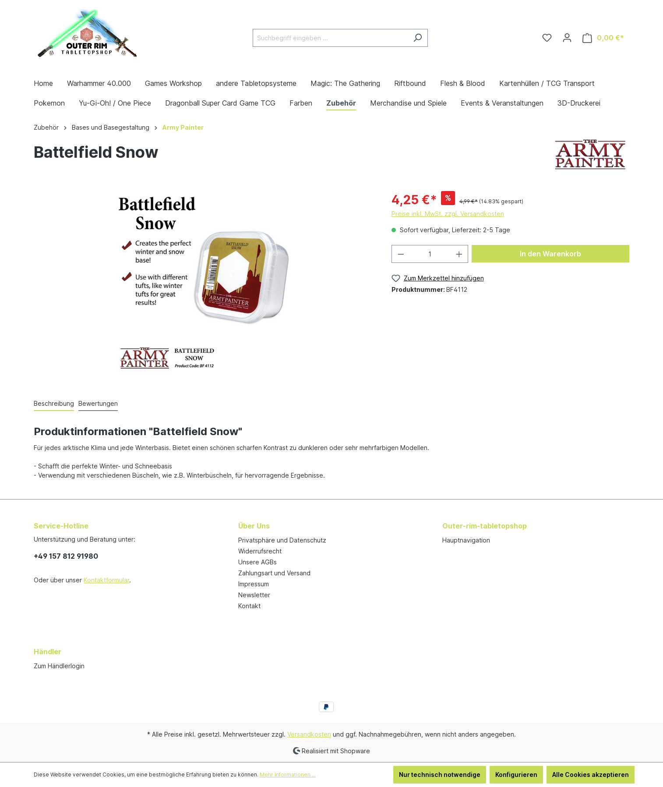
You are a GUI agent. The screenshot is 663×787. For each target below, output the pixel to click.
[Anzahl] (430, 254)
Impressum (253, 584)
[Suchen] (417, 38)
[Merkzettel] (547, 37)
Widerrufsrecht (260, 551)
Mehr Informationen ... (288, 774)
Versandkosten (309, 734)
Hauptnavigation (466, 540)
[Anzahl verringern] (400, 254)
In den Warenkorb (550, 253)
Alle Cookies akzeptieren (590, 774)
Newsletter (254, 595)
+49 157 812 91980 (66, 556)
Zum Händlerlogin (59, 666)
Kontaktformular (106, 580)
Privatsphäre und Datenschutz (282, 540)
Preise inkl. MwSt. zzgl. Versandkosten (447, 213)
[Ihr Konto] (567, 37)
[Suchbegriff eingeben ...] (330, 38)
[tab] (54, 404)
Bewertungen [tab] (98, 403)
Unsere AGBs (257, 562)
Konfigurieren (516, 774)
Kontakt (249, 606)
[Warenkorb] (603, 37)
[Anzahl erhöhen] (459, 254)
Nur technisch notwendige (439, 774)
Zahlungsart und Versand (274, 573)
